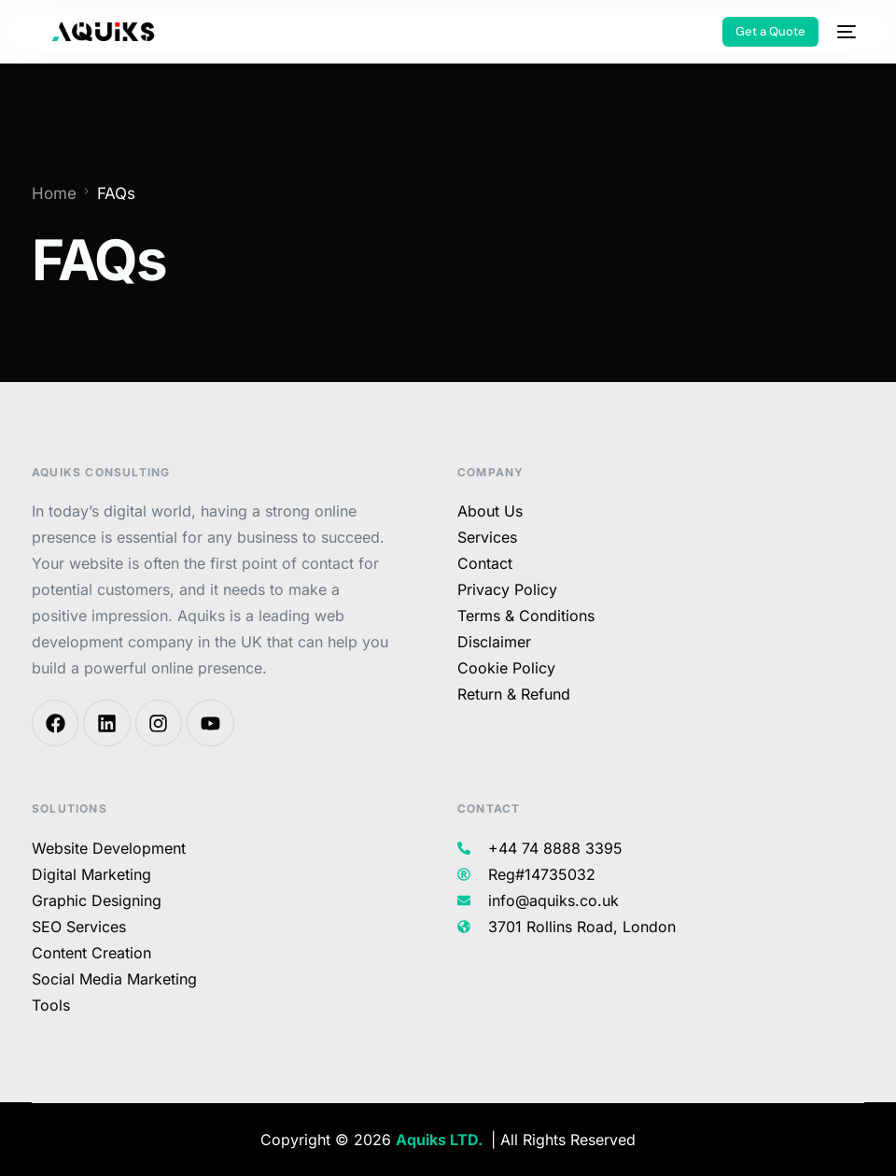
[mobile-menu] (846, 31)
